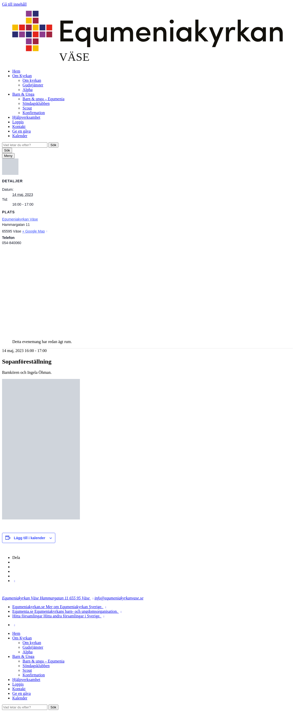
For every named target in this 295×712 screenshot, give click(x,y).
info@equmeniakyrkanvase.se (118, 598)
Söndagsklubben (36, 103)
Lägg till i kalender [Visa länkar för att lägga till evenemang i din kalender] (29, 538)
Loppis (18, 122)
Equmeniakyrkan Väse (20, 219)
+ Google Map (33, 231)
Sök (53, 145)
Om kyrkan (32, 80)
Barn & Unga (23, 94)
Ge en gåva (21, 131)
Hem (16, 71)
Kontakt (19, 126)
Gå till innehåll (14, 4)
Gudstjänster (33, 85)
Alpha (28, 89)
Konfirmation (34, 113)
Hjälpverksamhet (26, 117)
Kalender (19, 136)
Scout (27, 108)
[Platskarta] (147, 290)
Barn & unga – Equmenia (44, 99)
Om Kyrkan (22, 76)
